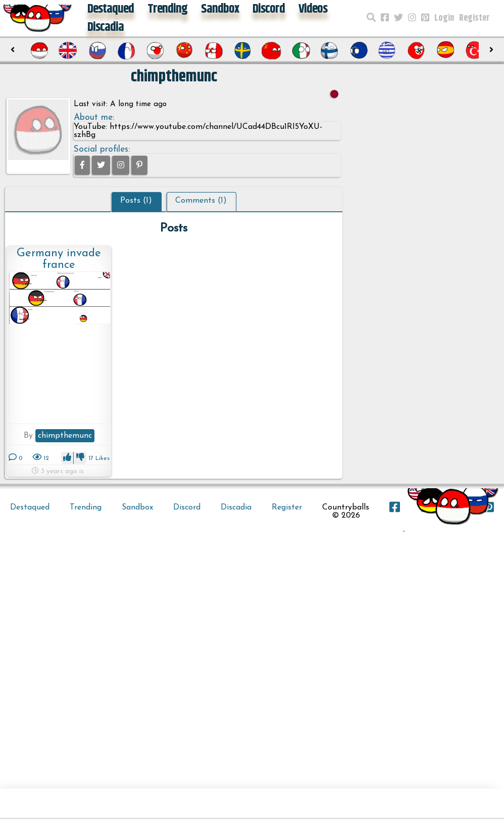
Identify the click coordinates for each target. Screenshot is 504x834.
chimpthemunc (65, 436)
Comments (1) (201, 201)
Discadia (105, 27)
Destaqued (29, 507)
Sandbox (137, 507)
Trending (86, 507)
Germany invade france (59, 259)
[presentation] (12, 50)
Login (444, 18)
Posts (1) (136, 201)
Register (474, 18)
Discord (186, 507)
